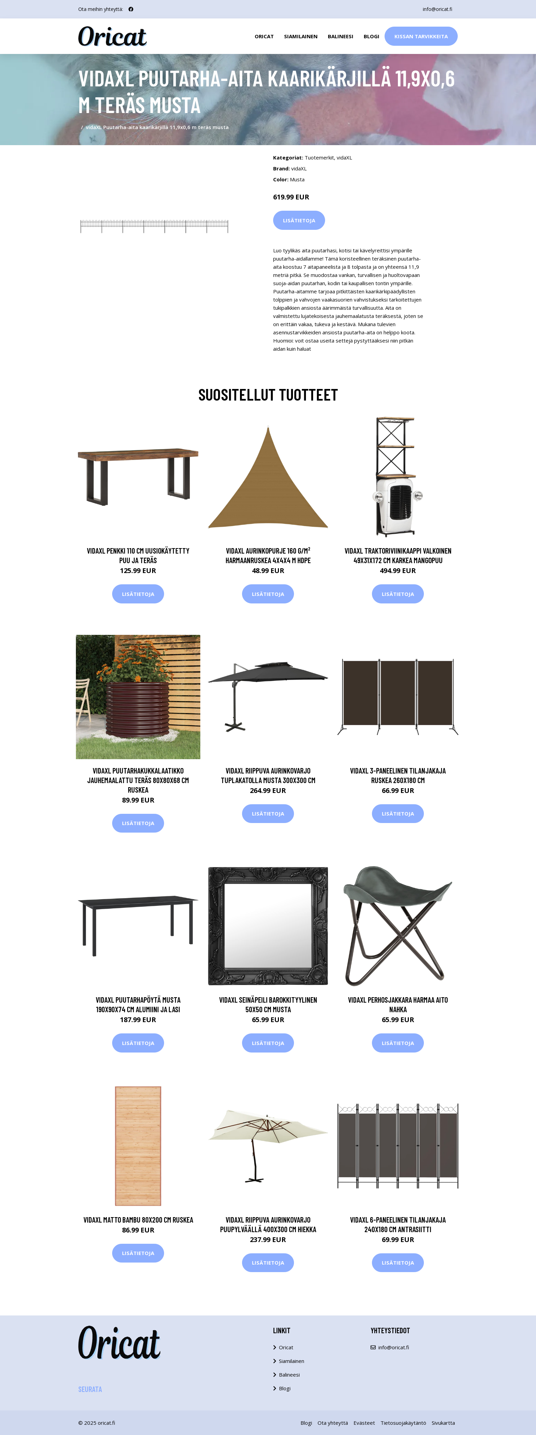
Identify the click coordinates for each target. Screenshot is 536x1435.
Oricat (264, 36)
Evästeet (364, 1422)
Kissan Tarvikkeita (421, 36)
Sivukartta (443, 1422)
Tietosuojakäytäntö (403, 1422)
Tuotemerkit (319, 157)
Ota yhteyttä (333, 1422)
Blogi (371, 36)
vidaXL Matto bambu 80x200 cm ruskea (138, 1219)
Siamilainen (301, 36)
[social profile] (131, 9)
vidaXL (344, 157)
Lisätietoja (299, 220)
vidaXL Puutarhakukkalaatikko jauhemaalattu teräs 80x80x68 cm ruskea (138, 780)
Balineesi (340, 36)
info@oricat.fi (437, 9)
